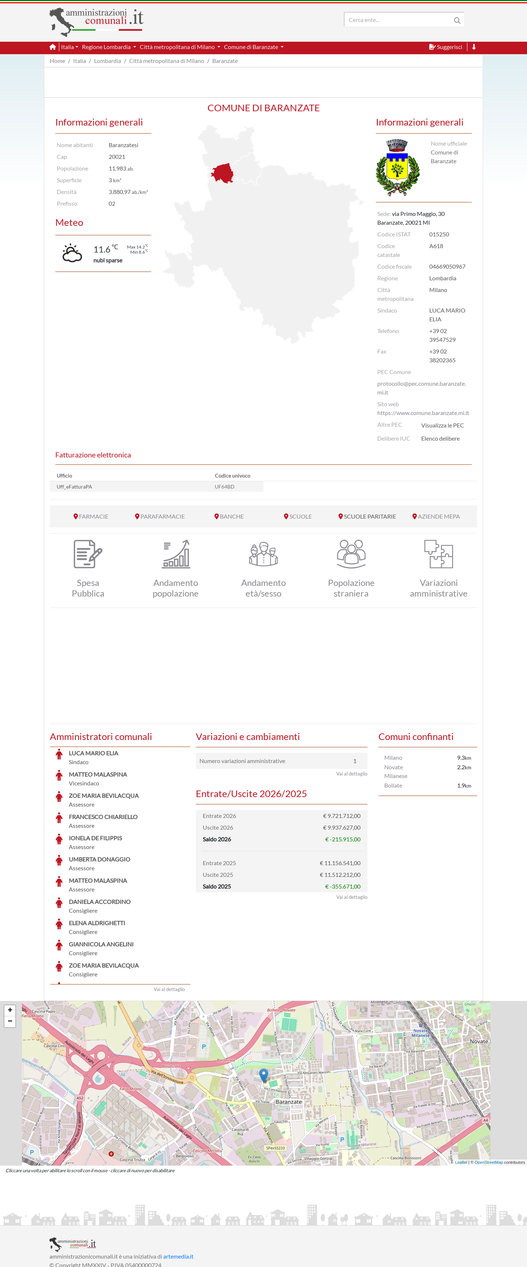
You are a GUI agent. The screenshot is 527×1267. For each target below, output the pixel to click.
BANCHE (232, 516)
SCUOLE (300, 516)
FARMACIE (93, 516)
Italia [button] (67, 46)
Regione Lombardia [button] (107, 46)
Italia (79, 60)
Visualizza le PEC (442, 425)
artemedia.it (178, 1201)
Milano (393, 757)
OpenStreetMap (489, 1107)
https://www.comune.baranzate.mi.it (423, 412)
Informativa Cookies (193, 1218)
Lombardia (107, 60)
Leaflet (461, 1107)
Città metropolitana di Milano (166, 60)
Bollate (393, 785)
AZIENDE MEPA (439, 516)
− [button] (10, 966)
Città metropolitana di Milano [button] (178, 46)
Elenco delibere (440, 438)
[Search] (399, 19)
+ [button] (10, 955)
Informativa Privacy (139, 1218)
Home (57, 60)
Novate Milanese (395, 771)
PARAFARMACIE (163, 516)
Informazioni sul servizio (80, 1218)
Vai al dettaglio (169, 934)
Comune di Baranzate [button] (251, 46)
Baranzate (225, 60)
